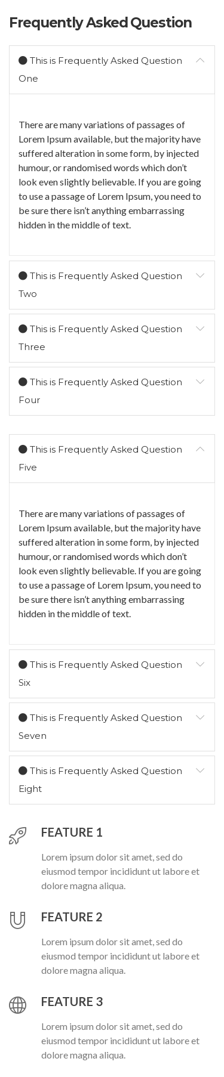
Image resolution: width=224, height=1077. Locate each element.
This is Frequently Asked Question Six (100, 672)
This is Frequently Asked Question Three (100, 336)
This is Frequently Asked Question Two (100, 283)
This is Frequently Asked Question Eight (100, 778)
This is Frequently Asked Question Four (100, 389)
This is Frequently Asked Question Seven (100, 725)
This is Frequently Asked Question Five (100, 457)
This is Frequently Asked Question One (100, 68)
